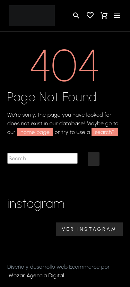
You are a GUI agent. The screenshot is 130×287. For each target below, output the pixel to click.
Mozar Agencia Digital (36, 275)
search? (105, 132)
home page (35, 132)
